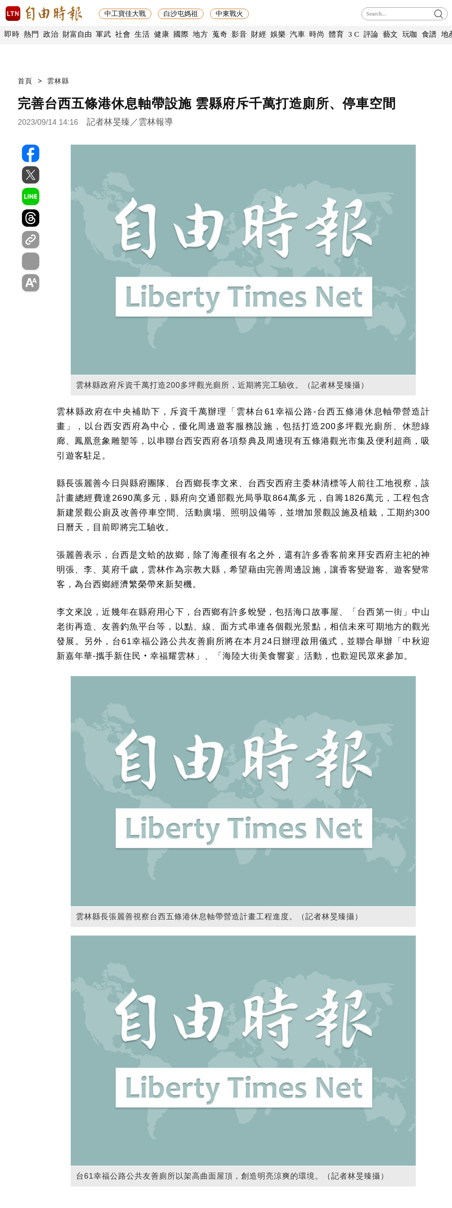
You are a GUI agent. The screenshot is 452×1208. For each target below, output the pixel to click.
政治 (50, 34)
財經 (258, 34)
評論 (371, 34)
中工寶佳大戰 (125, 13)
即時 (11, 34)
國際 (180, 34)
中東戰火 (229, 13)
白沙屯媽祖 (180, 13)
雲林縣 (58, 81)
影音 (239, 34)
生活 (142, 34)
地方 (200, 34)
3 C (353, 34)
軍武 (103, 34)
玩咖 (409, 34)
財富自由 (77, 34)
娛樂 (278, 34)
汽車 (297, 34)
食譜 (429, 34)
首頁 (25, 81)
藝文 (390, 34)
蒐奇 (219, 34)
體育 (336, 34)
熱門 (31, 34)
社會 (122, 34)
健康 (161, 34)
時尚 (316, 34)
